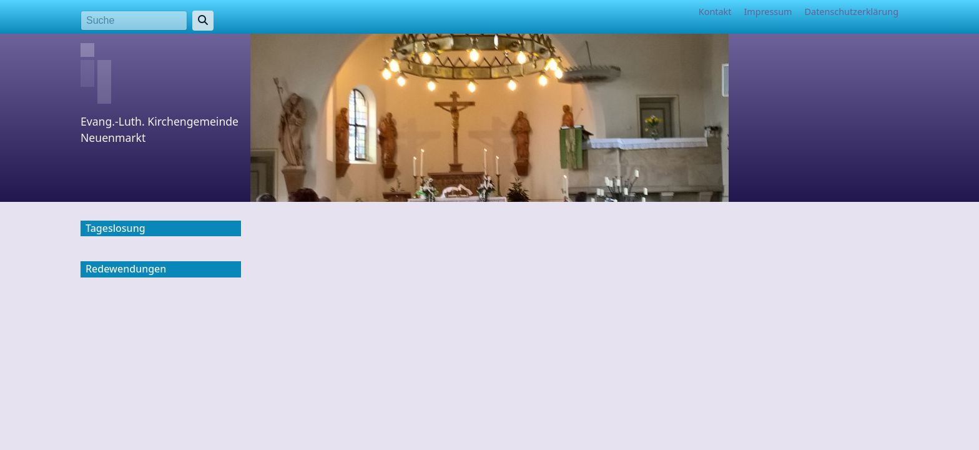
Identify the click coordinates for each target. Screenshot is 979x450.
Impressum (768, 12)
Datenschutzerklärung (851, 12)
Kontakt (715, 12)
